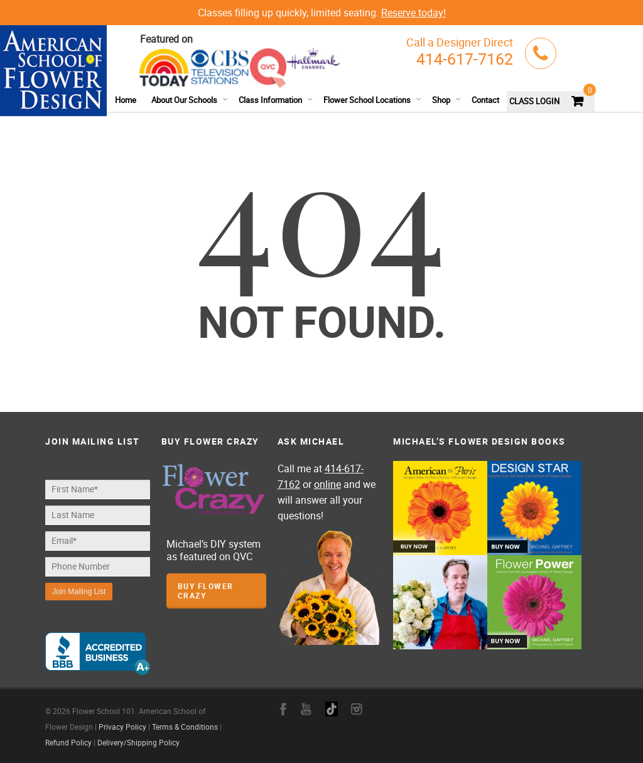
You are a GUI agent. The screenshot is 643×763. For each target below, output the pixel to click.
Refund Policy (68, 742)
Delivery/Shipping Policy (138, 742)
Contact (485, 100)
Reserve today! (413, 12)
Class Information (276, 100)
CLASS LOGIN (534, 101)
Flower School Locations (372, 100)
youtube (306, 709)
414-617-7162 (464, 59)
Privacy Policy (122, 727)
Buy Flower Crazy (206, 590)
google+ (331, 709)
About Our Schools (190, 100)
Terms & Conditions (185, 727)
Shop (447, 100)
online (327, 484)
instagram (356, 709)
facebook (283, 709)
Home (125, 100)
